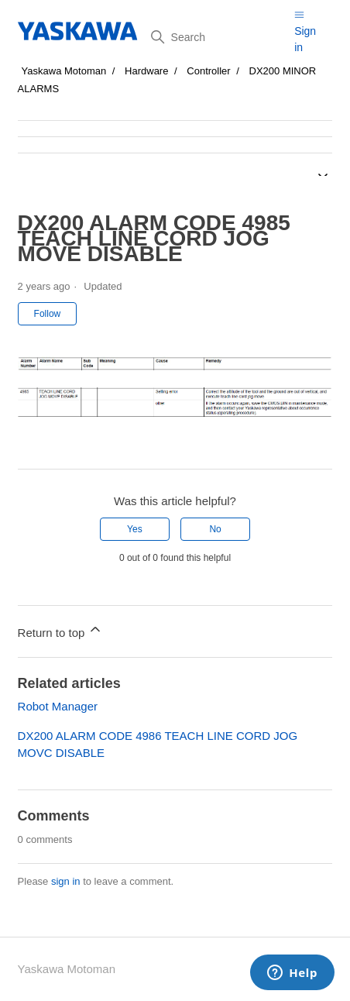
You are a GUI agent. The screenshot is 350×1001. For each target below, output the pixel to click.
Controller (208, 71)
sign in (66, 881)
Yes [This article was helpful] (134, 529)
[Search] (217, 37)
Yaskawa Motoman (64, 71)
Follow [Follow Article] (47, 313)
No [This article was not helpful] (215, 529)
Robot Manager (58, 706)
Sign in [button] (305, 39)
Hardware (146, 71)
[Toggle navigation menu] (299, 14)
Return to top (61, 630)
